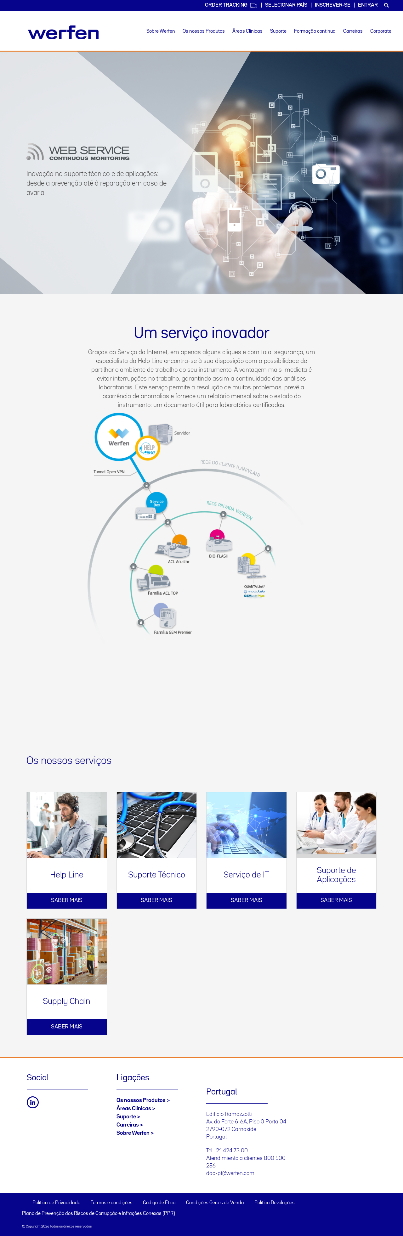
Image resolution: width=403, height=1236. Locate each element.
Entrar (368, 5)
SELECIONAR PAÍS (286, 5)
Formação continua (315, 31)
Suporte (278, 31)
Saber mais (66, 900)
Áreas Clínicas (247, 31)
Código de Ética (159, 1203)
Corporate (380, 31)
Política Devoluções (274, 1203)
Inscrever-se (332, 5)
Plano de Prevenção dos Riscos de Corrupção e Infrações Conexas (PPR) (98, 1213)
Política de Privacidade (56, 1203)
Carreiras (353, 31)
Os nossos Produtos (204, 31)
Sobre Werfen (160, 31)
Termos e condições (112, 1203)
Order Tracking (231, 5)
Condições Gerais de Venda (215, 1203)
